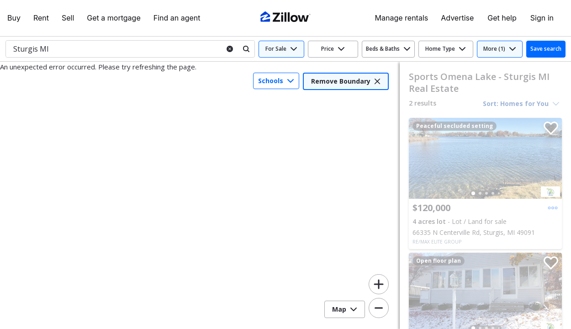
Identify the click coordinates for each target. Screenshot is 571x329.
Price (333, 49)
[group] (485, 158)
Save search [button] (545, 49)
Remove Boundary (346, 81)
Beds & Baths (388, 49)
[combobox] (112, 49)
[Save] (549, 130)
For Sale (281, 49)
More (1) (499, 49)
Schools (276, 80)
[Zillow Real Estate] (285, 18)
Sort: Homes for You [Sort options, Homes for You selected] (521, 103)
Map (344, 309)
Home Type (445, 49)
